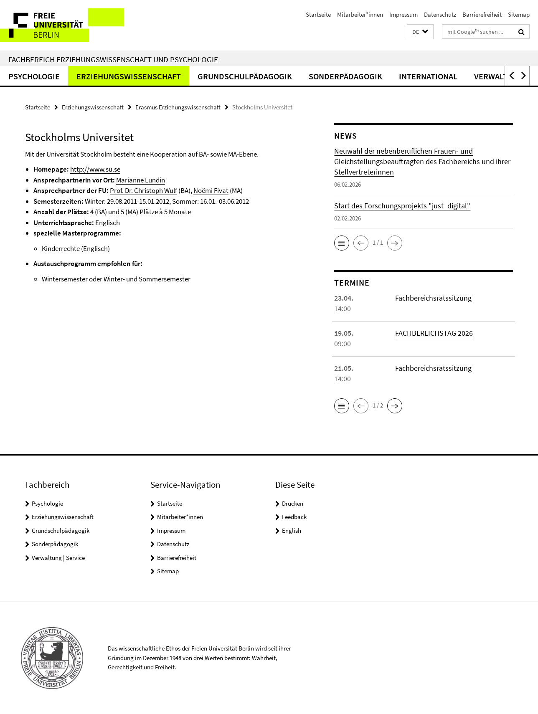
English (291, 530)
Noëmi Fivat (210, 190)
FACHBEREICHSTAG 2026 (434, 333)
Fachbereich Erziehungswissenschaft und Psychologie (113, 59)
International (428, 76)
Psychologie (34, 76)
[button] (420, 32)
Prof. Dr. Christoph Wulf (143, 190)
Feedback (294, 517)
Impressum (403, 14)
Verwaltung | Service (58, 558)
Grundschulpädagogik (245, 76)
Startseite (318, 14)
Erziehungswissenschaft (128, 76)
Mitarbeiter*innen (360, 14)
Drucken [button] (292, 503)
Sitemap (519, 14)
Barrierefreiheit (482, 14)
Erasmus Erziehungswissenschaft (178, 107)
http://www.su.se (95, 169)
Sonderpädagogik (345, 76)
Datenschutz (440, 14)
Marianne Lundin (140, 180)
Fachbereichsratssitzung (433, 298)
